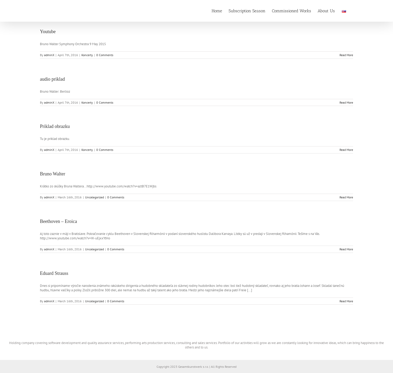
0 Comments (104, 55)
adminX (49, 55)
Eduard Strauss (54, 273)
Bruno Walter (52, 173)
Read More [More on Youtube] (346, 55)
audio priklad (52, 79)
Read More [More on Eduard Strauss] (346, 301)
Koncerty (87, 55)
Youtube (48, 31)
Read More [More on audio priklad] (346, 102)
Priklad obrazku (55, 126)
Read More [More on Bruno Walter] (346, 197)
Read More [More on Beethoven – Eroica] (346, 249)
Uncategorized (94, 197)
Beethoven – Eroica (58, 221)
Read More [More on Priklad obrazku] (346, 150)
